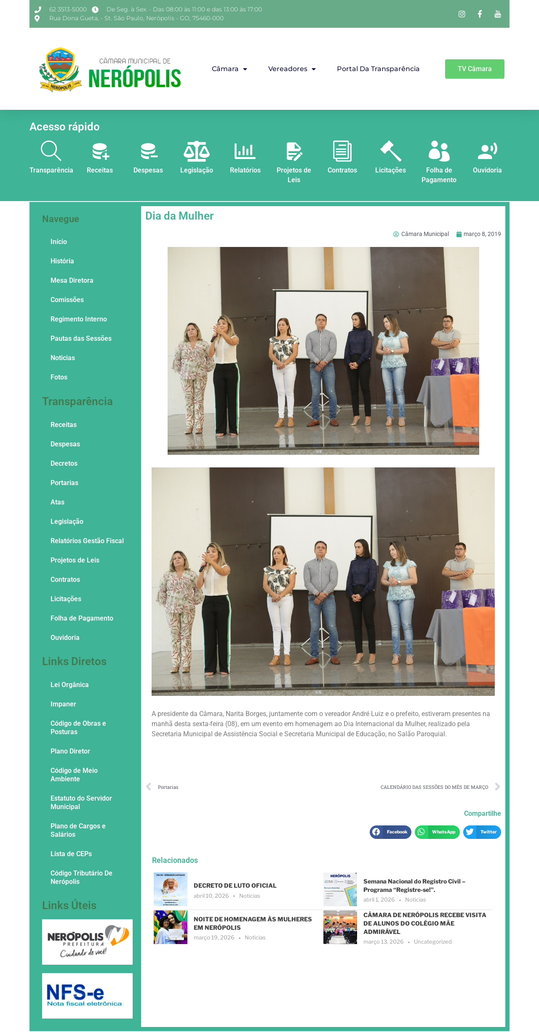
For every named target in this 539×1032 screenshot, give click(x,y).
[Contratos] (342, 151)
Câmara (229, 69)
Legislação (196, 170)
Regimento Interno (79, 319)
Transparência (51, 170)
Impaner (63, 704)
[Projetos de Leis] (293, 151)
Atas (57, 502)
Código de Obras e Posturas (78, 727)
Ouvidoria (487, 170)
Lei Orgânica (70, 685)
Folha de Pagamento (82, 618)
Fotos (59, 377)
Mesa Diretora (72, 280)
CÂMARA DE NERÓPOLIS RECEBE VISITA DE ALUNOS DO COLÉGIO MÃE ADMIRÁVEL (424, 923)
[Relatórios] (245, 151)
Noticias (63, 358)
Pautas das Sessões (81, 338)
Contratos (342, 170)
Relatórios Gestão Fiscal (87, 541)
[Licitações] (390, 151)
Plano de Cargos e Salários (78, 830)
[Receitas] (99, 151)
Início (59, 242)
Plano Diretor (70, 751)
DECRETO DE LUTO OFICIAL (235, 885)
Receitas (100, 170)
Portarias (64, 483)
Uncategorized (433, 941)
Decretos (64, 463)
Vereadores (292, 69)
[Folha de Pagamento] (439, 151)
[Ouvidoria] (487, 151)
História (62, 261)
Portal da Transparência (378, 69)
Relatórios (245, 170)
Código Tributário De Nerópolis (81, 877)
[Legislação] (196, 151)
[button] (390, 832)
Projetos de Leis (75, 560)
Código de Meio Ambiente (74, 775)
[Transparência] (51, 151)
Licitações (390, 170)
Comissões (67, 300)
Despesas (148, 170)
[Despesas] (148, 151)
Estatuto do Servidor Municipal (81, 802)
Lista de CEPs (71, 854)
